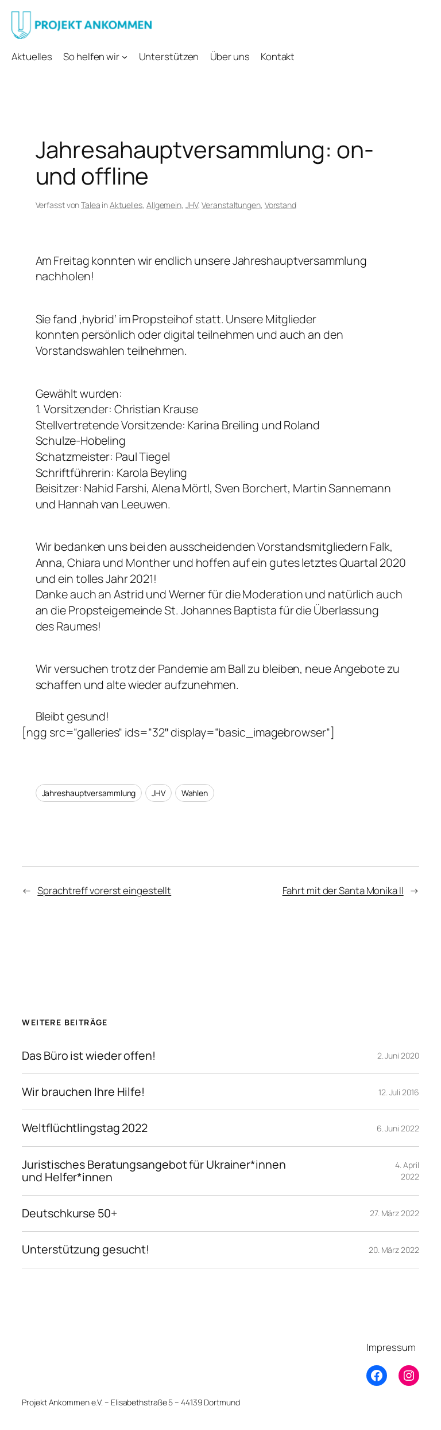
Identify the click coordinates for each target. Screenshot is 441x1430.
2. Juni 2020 (398, 1055)
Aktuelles (126, 204)
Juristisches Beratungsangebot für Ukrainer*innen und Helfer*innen (153, 1171)
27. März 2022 (394, 1213)
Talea (90, 204)
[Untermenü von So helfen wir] (124, 57)
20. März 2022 (394, 1249)
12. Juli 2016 (398, 1092)
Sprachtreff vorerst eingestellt (104, 890)
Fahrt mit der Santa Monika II (343, 890)
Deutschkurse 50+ (69, 1213)
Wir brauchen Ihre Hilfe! (83, 1092)
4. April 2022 (407, 1170)
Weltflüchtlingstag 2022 (85, 1128)
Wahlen (194, 793)
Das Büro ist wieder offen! (88, 1055)
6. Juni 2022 (398, 1128)
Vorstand (280, 204)
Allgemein (163, 204)
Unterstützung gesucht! (85, 1249)
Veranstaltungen (231, 204)
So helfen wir (91, 56)
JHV (191, 204)
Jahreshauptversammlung (89, 793)
